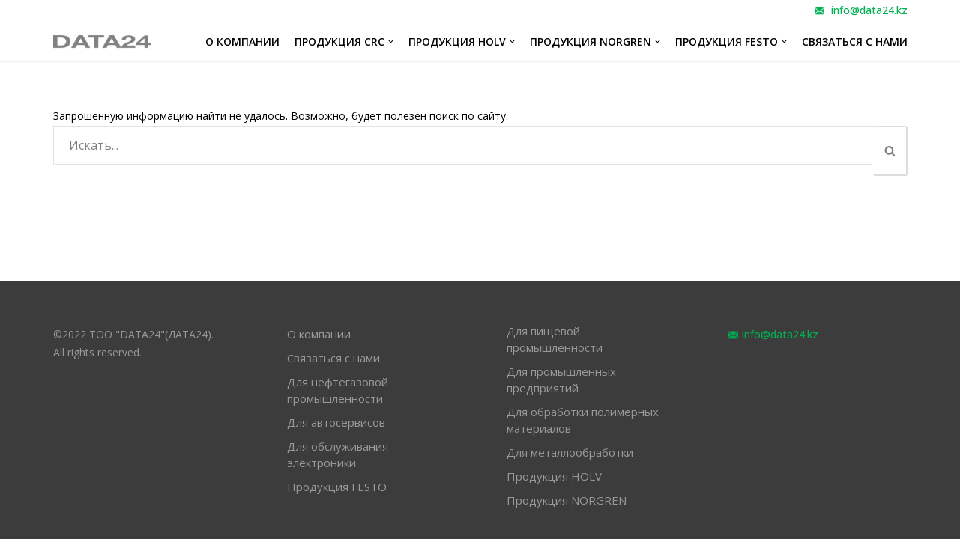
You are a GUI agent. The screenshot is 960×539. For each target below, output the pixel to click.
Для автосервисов (336, 422)
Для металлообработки (570, 452)
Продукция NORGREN (567, 500)
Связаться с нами (855, 41)
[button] (890, 150)
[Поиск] (463, 145)
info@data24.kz (869, 10)
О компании (242, 41)
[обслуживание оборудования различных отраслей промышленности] (102, 42)
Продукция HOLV (554, 476)
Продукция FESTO (337, 486)
